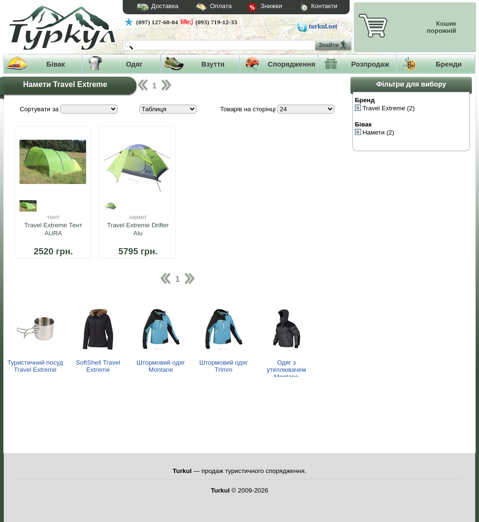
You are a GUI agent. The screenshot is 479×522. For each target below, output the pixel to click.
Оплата (205, 7)
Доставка (154, 7)
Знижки (257, 7)
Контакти (309, 7)
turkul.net (323, 26)
